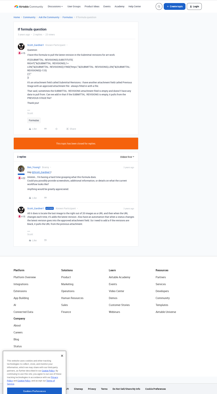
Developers (162, 291)
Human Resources (72, 298)
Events (107, 6)
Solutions (67, 270)
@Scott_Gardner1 (41, 172)
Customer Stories (119, 305)
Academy (119, 6)
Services (161, 284)
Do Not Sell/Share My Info (126, 388)
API (67, 388)
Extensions (20, 291)
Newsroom (20, 353)
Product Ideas (92, 6)
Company (19, 318)
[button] (174, 6)
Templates (162, 305)
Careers (18, 332)
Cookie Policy (48, 377)
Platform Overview (25, 277)
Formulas (68, 17)
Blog (16, 339)
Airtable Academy (119, 277)
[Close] (62, 363)
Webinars (114, 312)
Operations (67, 291)
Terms (104, 388)
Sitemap (78, 388)
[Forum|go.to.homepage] (29, 6)
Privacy (92, 388)
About (17, 325)
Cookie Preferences (155, 388)
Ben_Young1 (34, 167)
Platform (19, 270)
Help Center (135, 6)
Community (29, 17)
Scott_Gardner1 (35, 45)
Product (66, 277)
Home (17, 17)
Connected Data (23, 312)
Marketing (67, 284)
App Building (21, 298)
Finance (66, 312)
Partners (161, 277)
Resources (162, 270)
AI (15, 305)
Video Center (116, 291)
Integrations (21, 284)
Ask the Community (49, 17)
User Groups (74, 6)
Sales (64, 305)
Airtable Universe (166, 312)
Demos (113, 298)
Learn (112, 270)
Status (18, 346)
